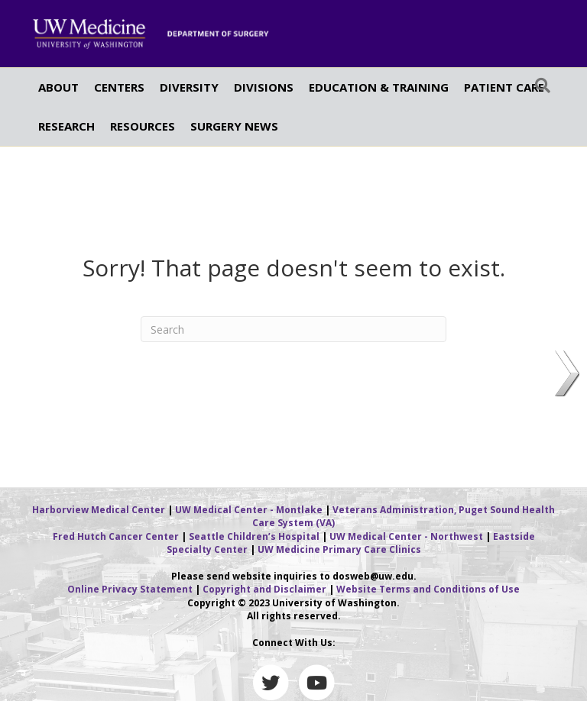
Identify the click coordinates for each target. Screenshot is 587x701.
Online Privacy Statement (130, 589)
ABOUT (58, 87)
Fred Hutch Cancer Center (116, 536)
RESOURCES (142, 126)
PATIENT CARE (504, 87)
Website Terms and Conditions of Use (428, 589)
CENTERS (119, 87)
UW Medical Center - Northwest (406, 536)
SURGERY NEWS (234, 126)
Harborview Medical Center (98, 509)
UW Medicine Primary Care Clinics (339, 549)
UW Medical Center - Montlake (249, 509)
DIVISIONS (264, 87)
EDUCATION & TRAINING (379, 87)
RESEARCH (66, 126)
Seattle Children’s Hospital (254, 536)
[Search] (542, 85)
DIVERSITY (189, 87)
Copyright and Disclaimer (264, 589)
